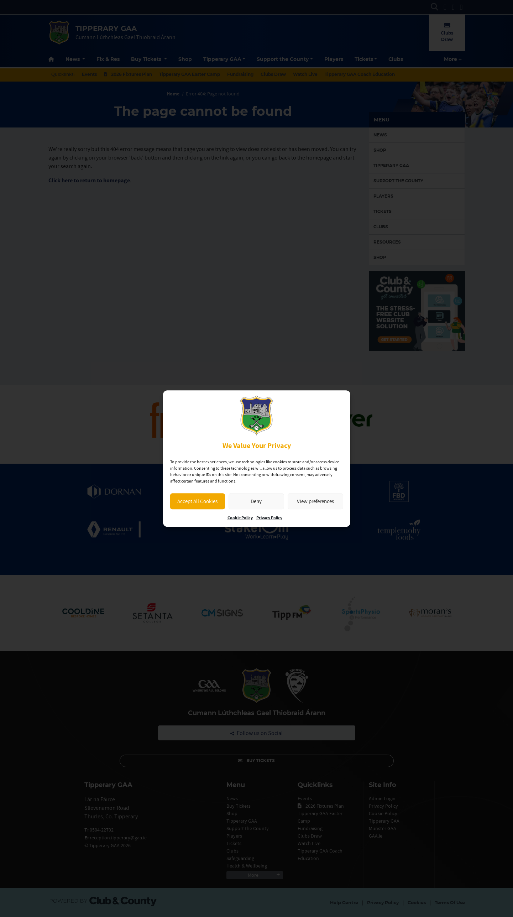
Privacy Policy (269, 518)
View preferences (315, 501)
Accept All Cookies (197, 501)
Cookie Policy (240, 518)
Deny (256, 501)
